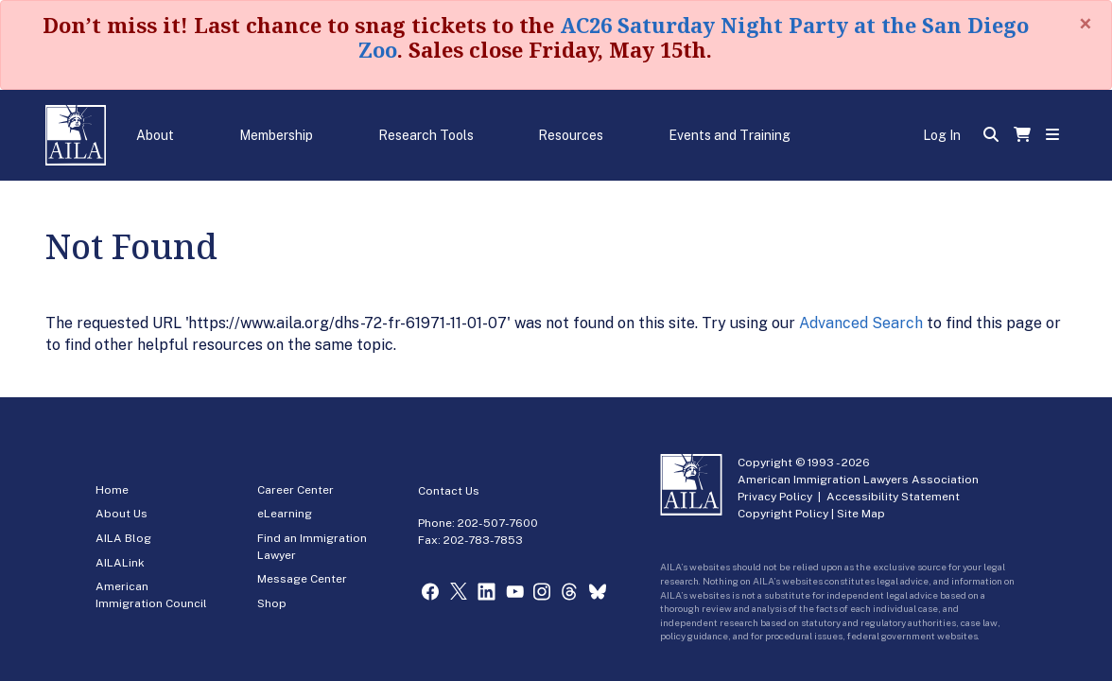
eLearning (284, 513)
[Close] (1085, 23)
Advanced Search (861, 323)
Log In (942, 135)
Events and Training (730, 135)
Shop (272, 603)
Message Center (302, 578)
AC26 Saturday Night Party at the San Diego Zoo (693, 36)
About (155, 135)
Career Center (295, 490)
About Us (122, 513)
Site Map (861, 513)
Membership (276, 135)
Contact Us (448, 491)
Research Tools (426, 135)
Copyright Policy (783, 513)
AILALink (120, 562)
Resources (570, 135)
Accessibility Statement (893, 496)
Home (112, 490)
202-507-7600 (498, 523)
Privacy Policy (775, 496)
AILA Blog (123, 538)
